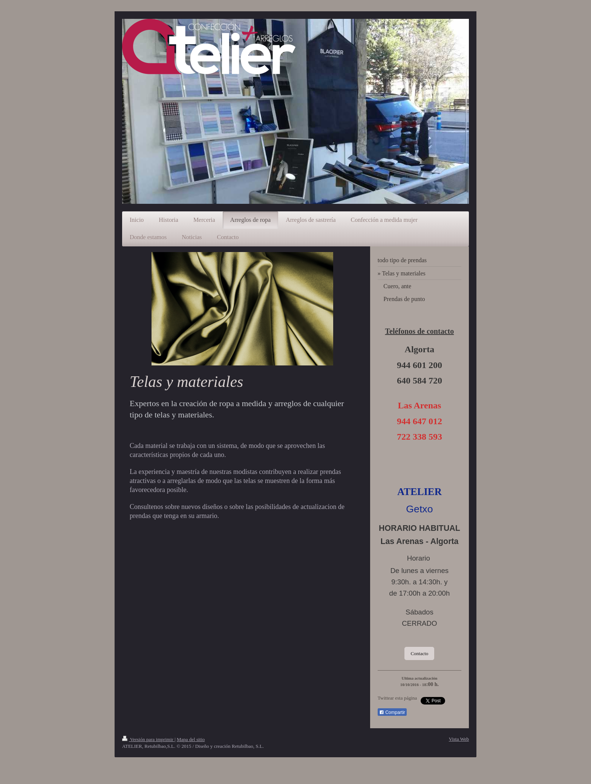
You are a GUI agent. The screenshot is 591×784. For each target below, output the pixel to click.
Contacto (419, 653)
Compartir (392, 712)
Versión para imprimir (148, 739)
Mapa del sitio (191, 739)
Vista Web (459, 739)
